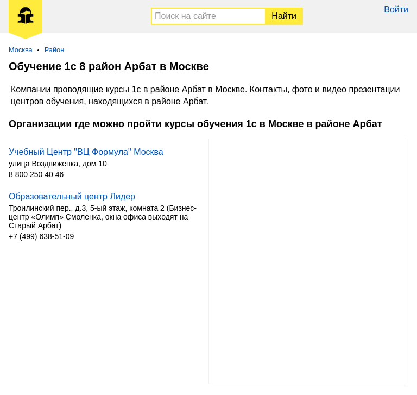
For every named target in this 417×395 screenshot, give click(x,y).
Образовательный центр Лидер (72, 196)
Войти (396, 9)
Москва (21, 50)
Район (55, 50)
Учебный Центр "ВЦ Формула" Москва (86, 151)
